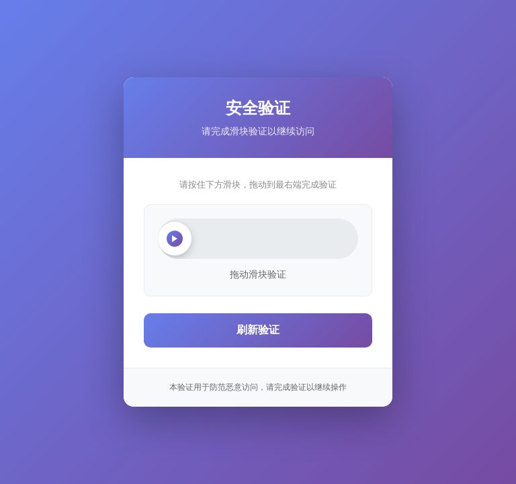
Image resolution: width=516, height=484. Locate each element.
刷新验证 (258, 329)
